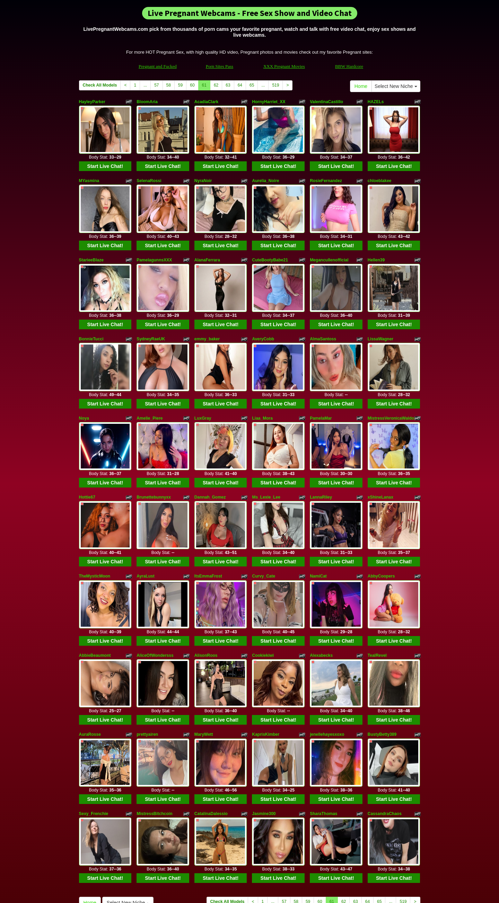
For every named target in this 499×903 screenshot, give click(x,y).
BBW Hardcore (349, 66)
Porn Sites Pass (219, 66)
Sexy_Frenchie (93, 737)
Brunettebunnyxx (154, 455)
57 (156, 85)
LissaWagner (380, 313)
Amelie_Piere (150, 384)
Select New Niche (396, 86)
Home (360, 86)
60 (192, 85)
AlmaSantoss (323, 313)
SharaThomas (323, 737)
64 (240, 85)
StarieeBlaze (91, 243)
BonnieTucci (91, 313)
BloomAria (147, 101)
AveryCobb (263, 313)
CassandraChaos (385, 737)
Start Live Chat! (105, 158)
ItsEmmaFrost (208, 526)
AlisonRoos (206, 596)
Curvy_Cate (263, 526)
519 (275, 85)
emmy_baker (207, 313)
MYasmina (89, 172)
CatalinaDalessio (211, 737)
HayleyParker (92, 101)
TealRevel (377, 596)
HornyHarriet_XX (268, 101)
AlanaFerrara (207, 243)
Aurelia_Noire (265, 172)
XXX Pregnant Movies (284, 66)
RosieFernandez (326, 172)
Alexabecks (321, 596)
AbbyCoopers (381, 526)
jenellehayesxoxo (327, 667)
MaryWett (203, 667)
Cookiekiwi (263, 596)
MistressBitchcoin (154, 737)
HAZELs (376, 101)
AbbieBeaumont (95, 596)
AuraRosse (90, 667)
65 (252, 85)
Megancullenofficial (329, 243)
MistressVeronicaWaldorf (392, 384)
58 (168, 85)
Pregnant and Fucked (158, 66)
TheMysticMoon (95, 526)
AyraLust (146, 526)
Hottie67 (87, 455)
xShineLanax (380, 455)
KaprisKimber (265, 667)
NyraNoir (203, 172)
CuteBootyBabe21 (270, 243)
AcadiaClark (206, 101)
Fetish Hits (247, 893)
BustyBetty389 (382, 667)
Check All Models (100, 85)
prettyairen (147, 667)
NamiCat (318, 526)
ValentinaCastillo (326, 101)
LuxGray (202, 384)
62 (216, 85)
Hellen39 (376, 243)
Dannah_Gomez (210, 455)
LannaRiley (321, 455)
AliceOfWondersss (155, 596)
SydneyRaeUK (151, 313)
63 (228, 85)
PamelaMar (321, 384)
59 (180, 85)
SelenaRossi (149, 172)
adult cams (327, 843)
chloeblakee (380, 172)
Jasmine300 (263, 737)
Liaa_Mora (262, 384)
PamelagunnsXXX (154, 243)
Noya (84, 384)
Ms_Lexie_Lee (266, 455)
